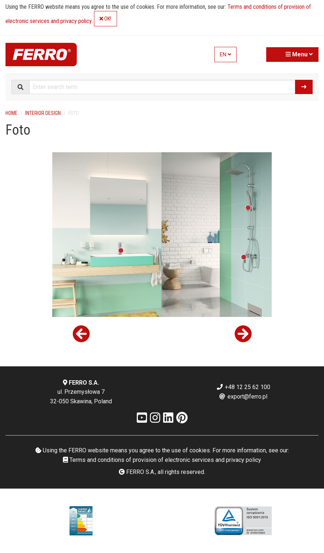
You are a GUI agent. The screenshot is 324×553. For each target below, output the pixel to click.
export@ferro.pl (243, 396)
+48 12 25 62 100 (243, 387)
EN (225, 55)
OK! (105, 19)
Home (11, 113)
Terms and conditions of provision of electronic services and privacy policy (162, 459)
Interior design (43, 113)
